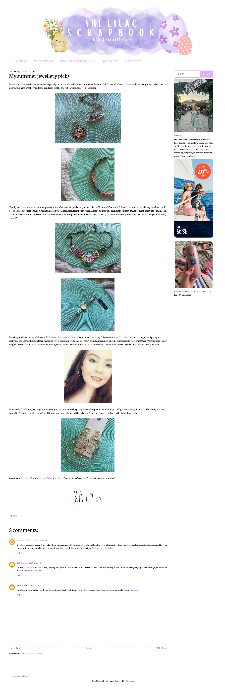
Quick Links (109, 60)
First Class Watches (122, 337)
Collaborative (132, 60)
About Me (21, 60)
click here (134, 589)
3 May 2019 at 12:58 (32, 562)
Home (88, 647)
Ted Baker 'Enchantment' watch (62, 337)
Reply (19, 552)
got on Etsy (14, 210)
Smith (20, 585)
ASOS (49, 477)
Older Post (161, 647)
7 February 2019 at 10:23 (36, 540)
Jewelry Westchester (33, 570)
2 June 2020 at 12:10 (33, 585)
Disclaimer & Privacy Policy (77, 60)
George (20, 540)
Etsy (58, 477)
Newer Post (15, 647)
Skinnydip (41, 477)
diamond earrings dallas (102, 547)
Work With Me (43, 60)
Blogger (129, 680)
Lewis (19, 562)
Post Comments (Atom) (31, 653)
